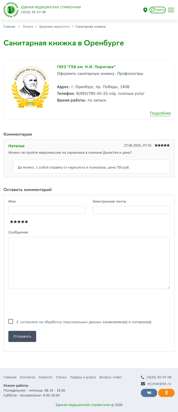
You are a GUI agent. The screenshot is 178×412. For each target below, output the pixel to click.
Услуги (28, 27)
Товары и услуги (83, 377)
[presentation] (43, 304)
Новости (45, 377)
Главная (9, 27)
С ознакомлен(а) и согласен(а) (83, 322)
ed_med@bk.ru (156, 384)
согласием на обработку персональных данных (60, 322)
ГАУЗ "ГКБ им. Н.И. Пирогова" (86, 66)
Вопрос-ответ (110, 377)
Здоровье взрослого (54, 27)
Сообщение (18, 232)
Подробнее (160, 113)
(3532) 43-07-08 (156, 377)
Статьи (61, 377)
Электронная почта (109, 201)
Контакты (27, 377)
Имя (12, 201)
